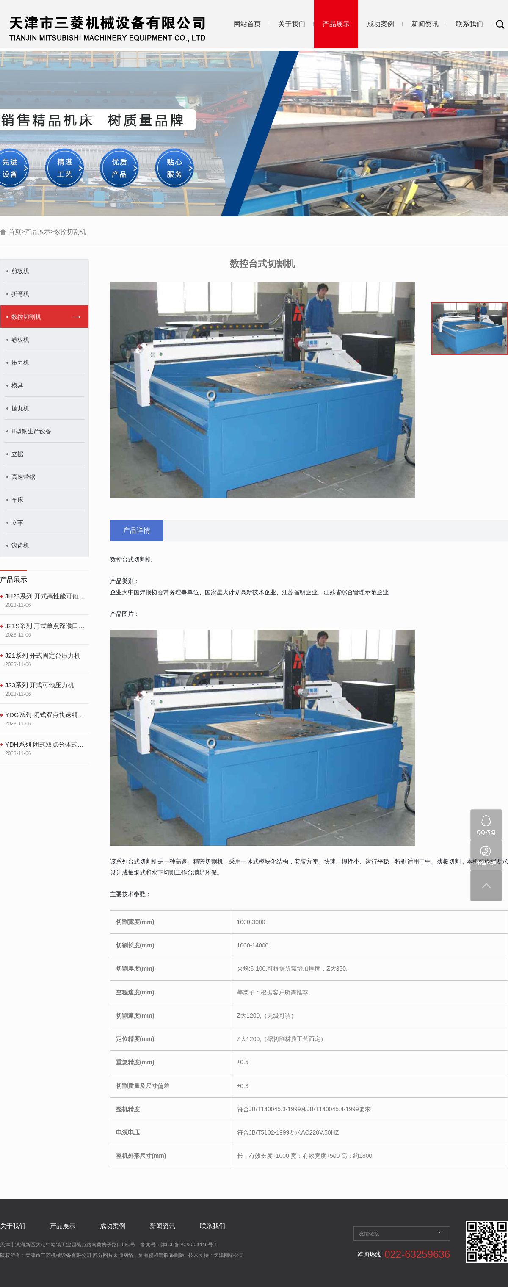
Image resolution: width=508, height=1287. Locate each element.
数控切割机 (70, 231)
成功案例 (380, 24)
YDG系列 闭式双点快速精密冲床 (47, 714)
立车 (17, 522)
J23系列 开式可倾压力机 (39, 685)
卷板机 (20, 339)
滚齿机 (20, 545)
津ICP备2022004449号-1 (189, 1245)
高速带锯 (23, 476)
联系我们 (469, 24)
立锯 (17, 454)
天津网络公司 (229, 1255)
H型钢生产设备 (31, 431)
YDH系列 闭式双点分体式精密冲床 (47, 744)
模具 (17, 385)
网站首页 (247, 24)
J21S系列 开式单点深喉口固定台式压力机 (47, 625)
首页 (14, 231)
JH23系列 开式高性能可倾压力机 (47, 596)
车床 (17, 499)
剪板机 (20, 271)
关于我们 (291, 24)
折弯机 (20, 294)
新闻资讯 (425, 24)
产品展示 (336, 24)
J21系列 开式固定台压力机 (42, 655)
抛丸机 (20, 408)
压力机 (20, 362)
